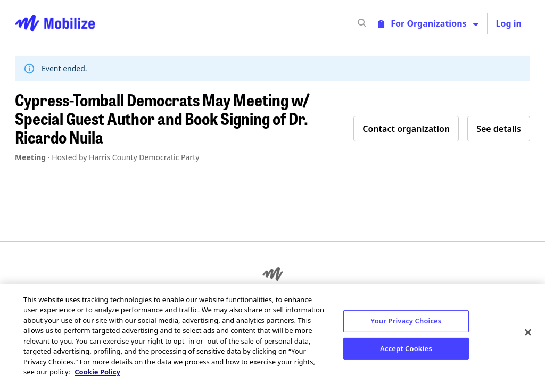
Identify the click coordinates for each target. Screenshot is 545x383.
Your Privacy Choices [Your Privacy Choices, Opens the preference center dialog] (405, 321)
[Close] (528, 332)
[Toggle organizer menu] (427, 23)
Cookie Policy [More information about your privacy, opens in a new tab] (97, 372)
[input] (381, 23)
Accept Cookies (406, 348)
